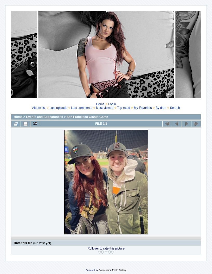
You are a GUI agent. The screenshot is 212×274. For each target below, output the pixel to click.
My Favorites (143, 108)
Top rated (123, 108)
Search (175, 108)
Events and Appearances (44, 117)
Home (100, 104)
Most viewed (104, 108)
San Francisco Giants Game (87, 117)
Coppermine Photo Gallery (112, 270)
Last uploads (58, 108)
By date (161, 108)
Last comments (81, 108)
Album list (39, 108)
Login (112, 104)
